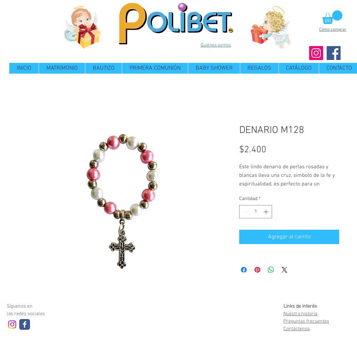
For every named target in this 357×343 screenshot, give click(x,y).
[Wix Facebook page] (24, 324)
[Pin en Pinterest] (257, 269)
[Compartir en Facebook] (244, 269)
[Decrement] (244, 211)
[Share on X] (284, 269)
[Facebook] (334, 53)
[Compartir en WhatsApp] (271, 269)
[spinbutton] (255, 211)
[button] (332, 17)
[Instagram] (316, 53)
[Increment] (266, 211)
